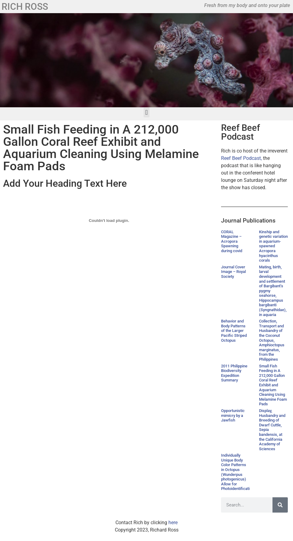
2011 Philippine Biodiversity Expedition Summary (234, 373)
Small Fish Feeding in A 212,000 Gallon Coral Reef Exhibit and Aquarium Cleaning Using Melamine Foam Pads (273, 385)
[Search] (280, 505)
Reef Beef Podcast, (241, 158)
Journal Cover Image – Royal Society (233, 272)
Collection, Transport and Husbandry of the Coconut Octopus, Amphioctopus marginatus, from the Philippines (271, 340)
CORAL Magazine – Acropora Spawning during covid (231, 241)
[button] (146, 112)
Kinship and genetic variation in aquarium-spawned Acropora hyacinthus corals (273, 246)
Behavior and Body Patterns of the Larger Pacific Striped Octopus (234, 330)
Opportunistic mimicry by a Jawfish (233, 415)
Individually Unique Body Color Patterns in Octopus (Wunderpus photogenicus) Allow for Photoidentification (237, 472)
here (173, 522)
